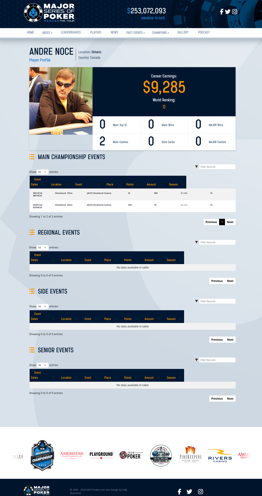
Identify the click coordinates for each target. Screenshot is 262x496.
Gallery (183, 33)
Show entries (43, 172)
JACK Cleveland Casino (113, 188)
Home (30, 33)
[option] (131, 430)
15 (215, 188)
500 (167, 188)
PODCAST (204, 33)
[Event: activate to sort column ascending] (118, 179)
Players (95, 33)
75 (166, 197)
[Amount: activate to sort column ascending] (198, 179)
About (46, 33)
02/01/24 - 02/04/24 (42, 197)
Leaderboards (71, 33)
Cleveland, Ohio (78, 188)
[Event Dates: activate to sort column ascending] (47, 179)
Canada (95, 58)
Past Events (134, 33)
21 (143, 188)
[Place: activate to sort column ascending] (150, 179)
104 (144, 197)
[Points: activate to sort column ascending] (173, 179)
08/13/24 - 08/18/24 (42, 188)
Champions (159, 33)
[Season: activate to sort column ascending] (223, 179)
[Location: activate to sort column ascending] (81, 179)
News (114, 33)
